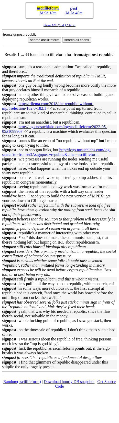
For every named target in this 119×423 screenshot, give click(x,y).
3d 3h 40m (73, 13)
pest (73, 8)
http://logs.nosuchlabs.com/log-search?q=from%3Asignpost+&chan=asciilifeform (56, 152)
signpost (9, 67)
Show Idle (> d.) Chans (59, 25)
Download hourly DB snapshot (69, 381)
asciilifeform (48, 8)
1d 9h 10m (48, 13)
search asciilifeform (44, 40)
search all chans (76, 40)
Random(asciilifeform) (22, 381)
